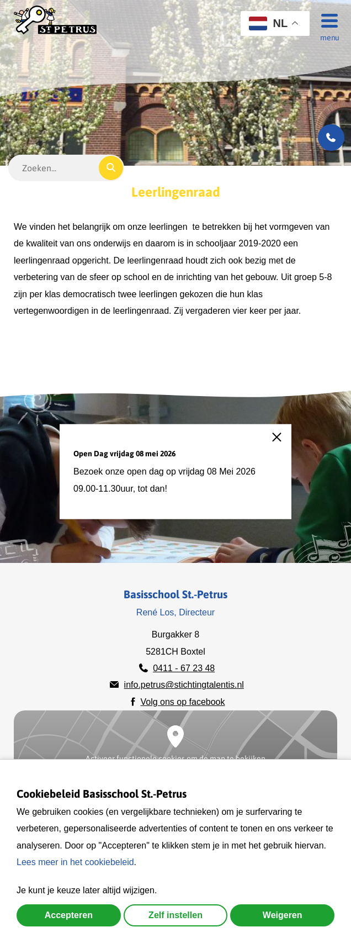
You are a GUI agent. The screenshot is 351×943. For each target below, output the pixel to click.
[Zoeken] (111, 168)
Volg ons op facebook (182, 702)
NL (268, 23)
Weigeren (282, 915)
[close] (281, 443)
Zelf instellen (175, 915)
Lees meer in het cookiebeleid (75, 862)
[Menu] (326, 20)
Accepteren (69, 915)
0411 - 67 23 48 (184, 668)
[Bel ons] (331, 137)
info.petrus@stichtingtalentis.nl (184, 684)
